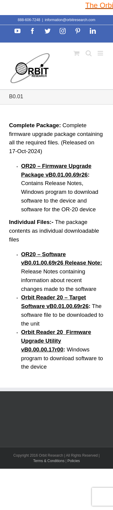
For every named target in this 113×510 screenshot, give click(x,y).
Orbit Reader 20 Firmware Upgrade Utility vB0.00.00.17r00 (56, 341)
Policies (73, 461)
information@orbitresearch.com (70, 20)
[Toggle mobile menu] (101, 53)
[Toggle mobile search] (89, 53)
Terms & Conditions (49, 461)
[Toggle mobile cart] (77, 53)
